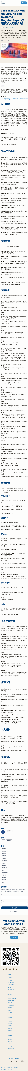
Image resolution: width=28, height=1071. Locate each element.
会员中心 (10, 1030)
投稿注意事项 (5, 851)
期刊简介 (4, 848)
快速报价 (10, 1023)
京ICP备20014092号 (6, 1067)
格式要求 (4, 858)
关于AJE (10, 1041)
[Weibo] (9, 969)
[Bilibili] (2, 969)
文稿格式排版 (11, 1005)
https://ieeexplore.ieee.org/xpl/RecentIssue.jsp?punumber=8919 (14, 99)
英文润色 (10, 977)
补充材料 (4, 877)
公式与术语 (4, 867)
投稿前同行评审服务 (12, 998)
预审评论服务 (11, 1000)
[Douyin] (17, 969)
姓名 (2, 894)
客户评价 (10, 1046)
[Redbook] (13, 969)
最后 (3, 882)
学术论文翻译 (11, 984)
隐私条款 (11, 1058)
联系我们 (10, 1039)
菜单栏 (24, 3)
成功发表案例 (11, 1048)
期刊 (7, 27)
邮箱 (2, 901)
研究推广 (10, 1010)
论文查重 (10, 1012)
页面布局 (4, 863)
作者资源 (10, 1021)
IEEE (3, 840)
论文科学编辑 (11, 982)
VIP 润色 (10, 980)
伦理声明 (4, 875)
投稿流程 (4, 879)
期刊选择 (10, 1003)
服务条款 (17, 1058)
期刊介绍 (11, 27)
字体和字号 (4, 860)
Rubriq (9, 987)
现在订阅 (14, 908)
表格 (3, 870)
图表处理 (10, 1007)
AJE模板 (9, 840)
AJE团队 (10, 1043)
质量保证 (10, 1028)
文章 (3, 27)
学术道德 (10, 1025)
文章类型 (4, 853)
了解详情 (14, 937)
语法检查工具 (11, 989)
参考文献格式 (5, 872)
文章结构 (4, 855)
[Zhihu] (6, 969)
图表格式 (4, 865)
